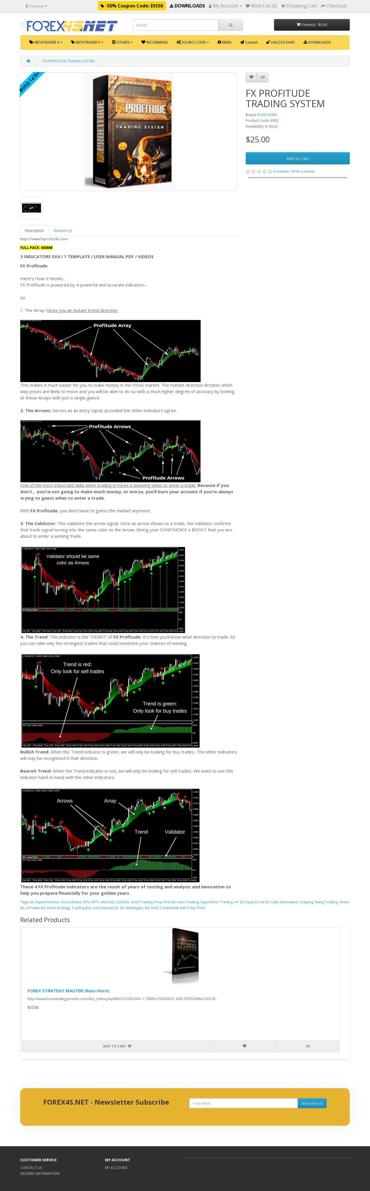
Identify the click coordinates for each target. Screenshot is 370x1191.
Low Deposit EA (105, 907)
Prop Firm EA (164, 902)
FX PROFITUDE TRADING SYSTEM (69, 61)
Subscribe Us (312, 1103)
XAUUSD (107, 902)
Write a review (302, 171)
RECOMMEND (154, 42)
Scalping (306, 902)
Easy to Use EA (257, 902)
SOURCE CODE (193, 42)
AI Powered (35, 907)
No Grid (151, 907)
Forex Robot (71, 902)
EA (32, 902)
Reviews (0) (63, 230)
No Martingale (131, 907)
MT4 (86, 902)
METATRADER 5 (87, 42)
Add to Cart (297, 158)
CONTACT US (31, 1167)
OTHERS (122, 42)
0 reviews (280, 171)
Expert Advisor (48, 902)
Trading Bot (81, 907)
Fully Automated (284, 902)
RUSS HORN (267, 114)
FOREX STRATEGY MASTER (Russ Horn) (68, 990)
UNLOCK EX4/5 (280, 42)
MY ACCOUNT (116, 1167)
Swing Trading (326, 902)
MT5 (95, 902)
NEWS (224, 42)
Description (34, 230)
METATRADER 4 (45, 42)
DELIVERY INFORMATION (40, 1173)
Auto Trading (188, 902)
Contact (249, 42)
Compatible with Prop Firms (182, 907)
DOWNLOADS (187, 6)
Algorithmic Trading (216, 902)
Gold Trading (142, 902)
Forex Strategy (58, 907)
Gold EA (122, 902)
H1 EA (239, 902)
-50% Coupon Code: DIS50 (132, 6)
